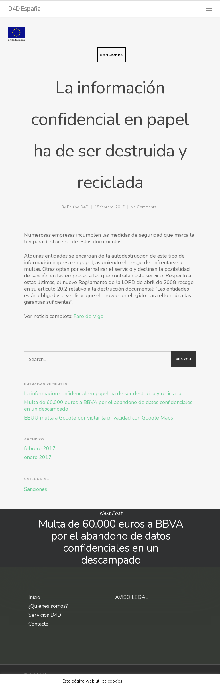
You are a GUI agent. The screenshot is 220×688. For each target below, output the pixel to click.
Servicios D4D (44, 615)
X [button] (156, 681)
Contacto (38, 624)
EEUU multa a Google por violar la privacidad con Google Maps (98, 418)
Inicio (34, 597)
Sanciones (111, 54)
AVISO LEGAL (131, 597)
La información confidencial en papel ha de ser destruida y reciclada (102, 393)
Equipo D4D (78, 207)
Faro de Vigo (88, 316)
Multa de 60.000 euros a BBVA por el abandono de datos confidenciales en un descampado (108, 405)
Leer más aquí (139, 681)
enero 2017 (38, 457)
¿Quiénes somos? (48, 606)
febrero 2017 (40, 448)
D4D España (24, 8)
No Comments (143, 207)
